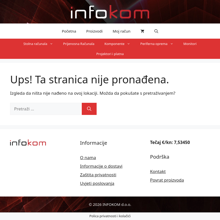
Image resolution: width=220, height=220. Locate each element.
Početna (69, 31)
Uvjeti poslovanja (97, 183)
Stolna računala (40, 44)
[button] (156, 31)
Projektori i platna (110, 54)
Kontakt (158, 171)
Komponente (119, 44)
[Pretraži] (89, 109)
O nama (88, 157)
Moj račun (122, 31)
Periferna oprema (159, 44)
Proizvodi (94, 31)
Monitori (190, 43)
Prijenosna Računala (78, 43)
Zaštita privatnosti (98, 175)
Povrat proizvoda (167, 180)
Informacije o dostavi (101, 166)
